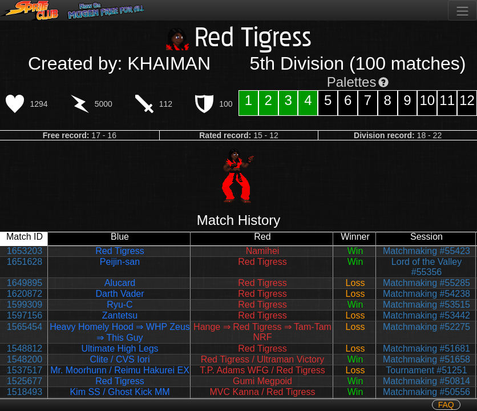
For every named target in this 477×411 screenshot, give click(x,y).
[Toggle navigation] (462, 10)
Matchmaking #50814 (426, 381)
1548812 (24, 348)
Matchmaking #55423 (426, 251)
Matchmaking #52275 (426, 327)
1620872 (24, 294)
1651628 (24, 262)
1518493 (24, 392)
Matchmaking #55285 (426, 283)
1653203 (24, 251)
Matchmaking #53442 (426, 315)
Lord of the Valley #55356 (426, 267)
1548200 (24, 359)
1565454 (24, 327)
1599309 (24, 304)
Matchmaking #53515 (426, 304)
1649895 (24, 283)
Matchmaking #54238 (426, 294)
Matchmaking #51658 (426, 359)
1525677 (24, 381)
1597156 (24, 315)
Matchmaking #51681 (426, 348)
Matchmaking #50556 (426, 392)
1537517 (24, 370)
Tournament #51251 (426, 370)
